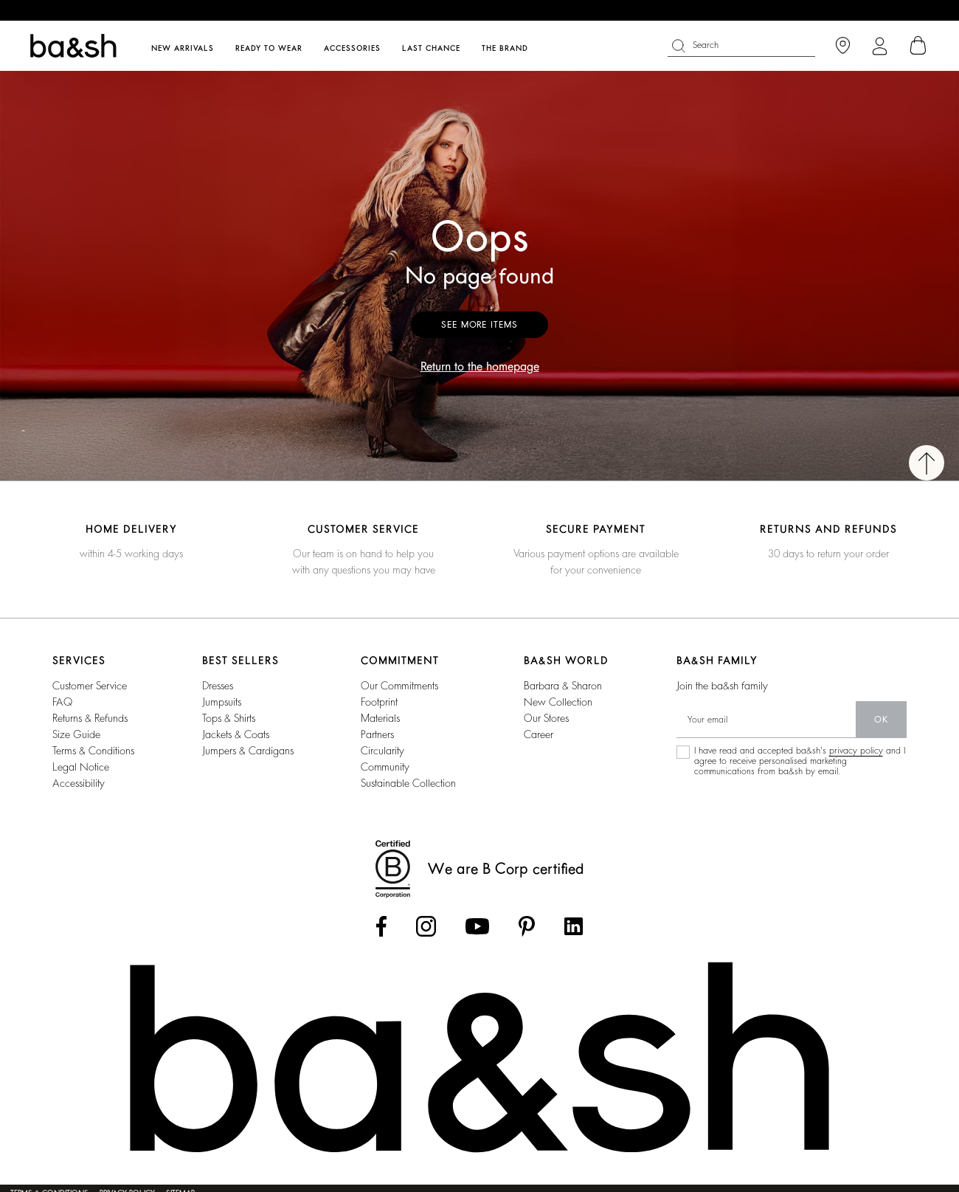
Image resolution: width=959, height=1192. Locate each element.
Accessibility (78, 783)
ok (881, 719)
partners (377, 734)
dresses (217, 686)
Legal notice (80, 767)
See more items (479, 324)
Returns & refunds (90, 718)
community (385, 767)
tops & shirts (228, 718)
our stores (546, 718)
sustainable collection (408, 783)
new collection (558, 702)
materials (380, 718)
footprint (379, 702)
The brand (505, 48)
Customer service (89, 686)
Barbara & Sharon (563, 686)
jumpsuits (221, 702)
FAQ (62, 702)
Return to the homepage (479, 367)
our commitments (399, 686)
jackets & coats (235, 734)
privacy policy (856, 750)
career (538, 734)
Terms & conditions (93, 750)
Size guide (76, 734)
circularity (382, 750)
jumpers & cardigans (248, 750)
